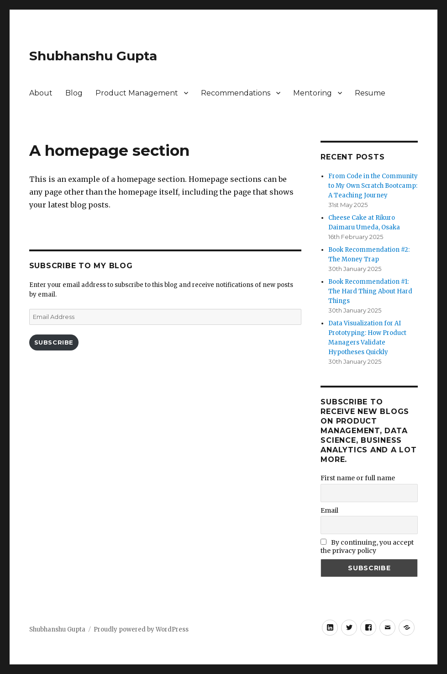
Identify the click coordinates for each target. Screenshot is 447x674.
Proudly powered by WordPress (141, 629)
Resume (370, 93)
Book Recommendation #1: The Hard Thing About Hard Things (370, 291)
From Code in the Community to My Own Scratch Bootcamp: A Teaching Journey (373, 185)
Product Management (136, 93)
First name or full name (358, 478)
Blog (74, 93)
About (41, 93)
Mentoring (312, 93)
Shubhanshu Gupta (93, 56)
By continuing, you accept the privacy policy (367, 546)
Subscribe (54, 342)
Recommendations (235, 93)
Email (329, 510)
